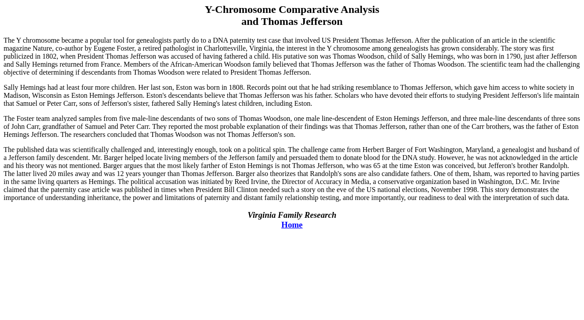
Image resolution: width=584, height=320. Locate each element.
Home (292, 224)
